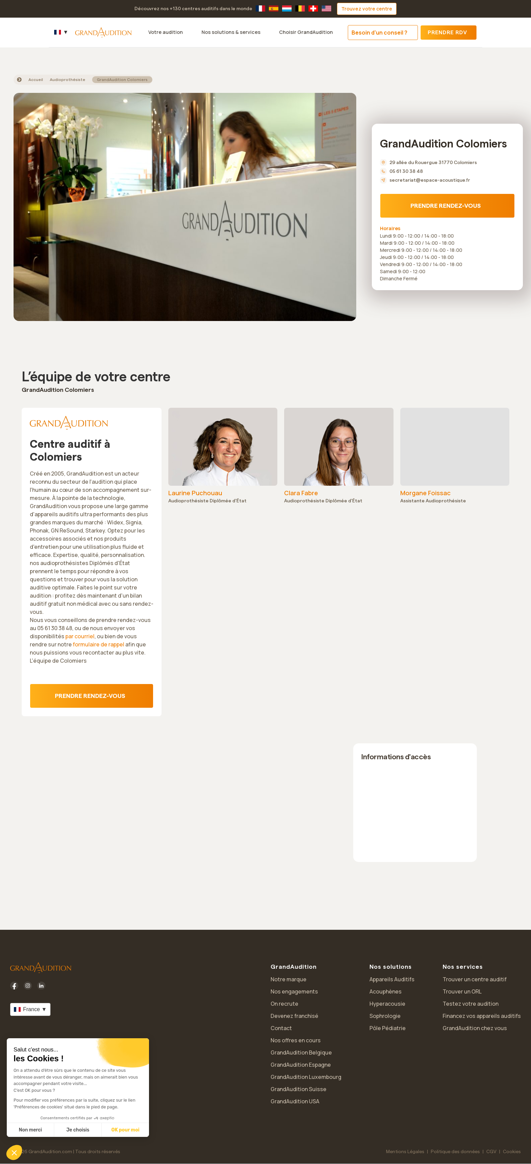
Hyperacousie (387, 1003)
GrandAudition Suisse (298, 1089)
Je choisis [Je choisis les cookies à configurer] (77, 1130)
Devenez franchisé (294, 1016)
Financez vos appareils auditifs (482, 1016)
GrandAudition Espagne (301, 1064)
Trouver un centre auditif (475, 979)
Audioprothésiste (67, 80)
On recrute (284, 1003)
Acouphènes (385, 991)
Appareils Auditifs (392, 979)
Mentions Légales (405, 1151)
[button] (14, 1152)
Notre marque (288, 979)
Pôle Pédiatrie (387, 1028)
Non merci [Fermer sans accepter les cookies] (30, 1130)
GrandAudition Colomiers (122, 80)
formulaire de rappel (98, 644)
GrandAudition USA (295, 1101)
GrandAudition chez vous (475, 1028)
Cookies (512, 1151)
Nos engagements (294, 991)
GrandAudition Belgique (301, 1052)
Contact (281, 1028)
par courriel (79, 636)
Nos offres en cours (296, 1040)
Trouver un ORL (462, 991)
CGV (491, 1151)
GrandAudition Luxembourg (306, 1077)
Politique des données (455, 1151)
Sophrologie (385, 1016)
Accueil (35, 80)
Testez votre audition (470, 1003)
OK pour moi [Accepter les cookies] (125, 1130)
